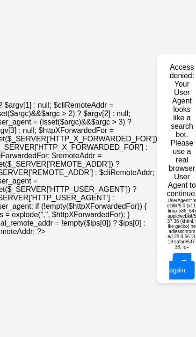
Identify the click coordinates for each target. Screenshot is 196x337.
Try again (180, 266)
